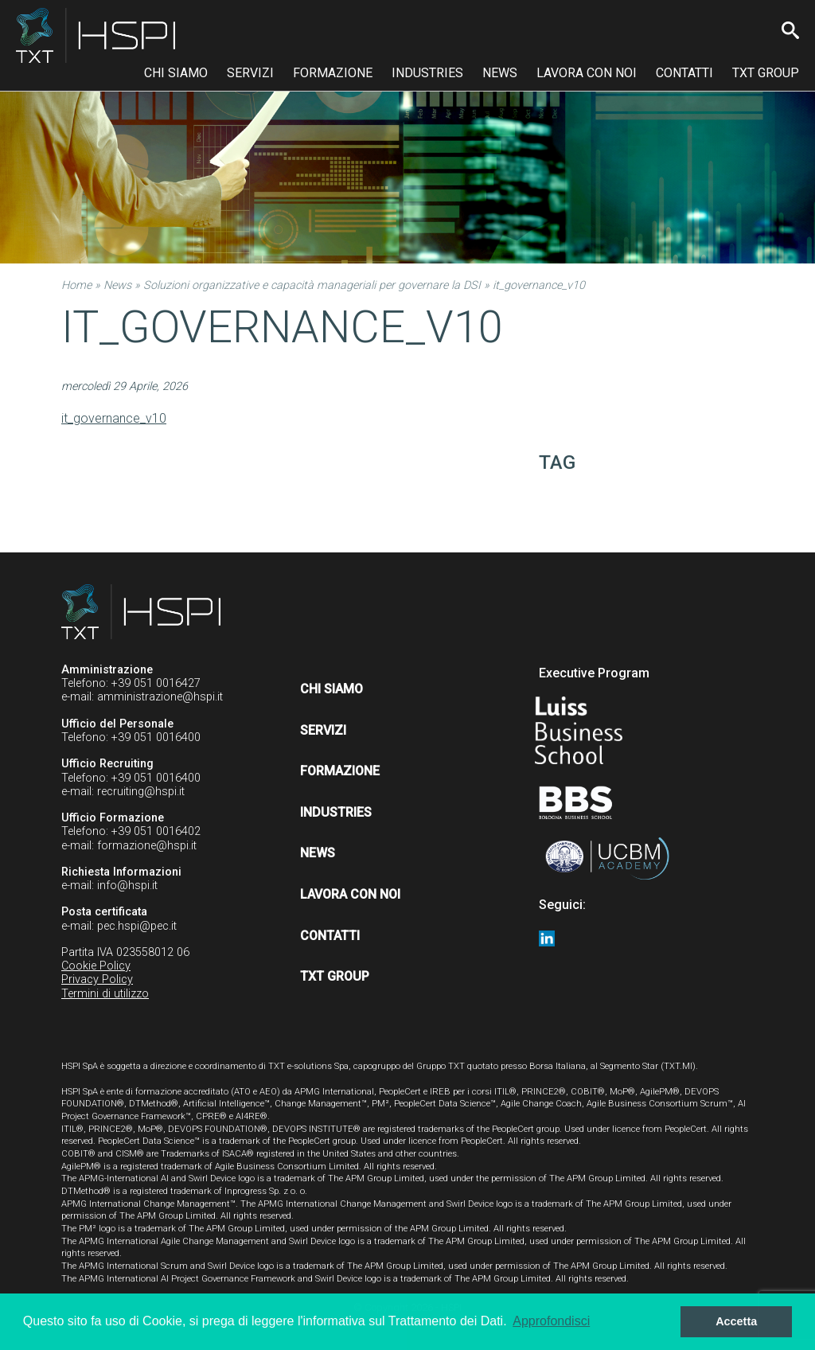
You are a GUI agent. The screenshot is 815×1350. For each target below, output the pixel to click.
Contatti (684, 72)
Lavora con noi (586, 72)
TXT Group (765, 72)
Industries (427, 72)
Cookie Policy (96, 966)
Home (76, 285)
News (499, 72)
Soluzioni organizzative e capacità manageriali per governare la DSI (312, 285)
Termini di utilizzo (105, 994)
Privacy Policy (97, 979)
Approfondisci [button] (551, 1321)
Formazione (332, 72)
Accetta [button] (736, 1321)
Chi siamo (176, 72)
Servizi (250, 72)
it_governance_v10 (113, 418)
